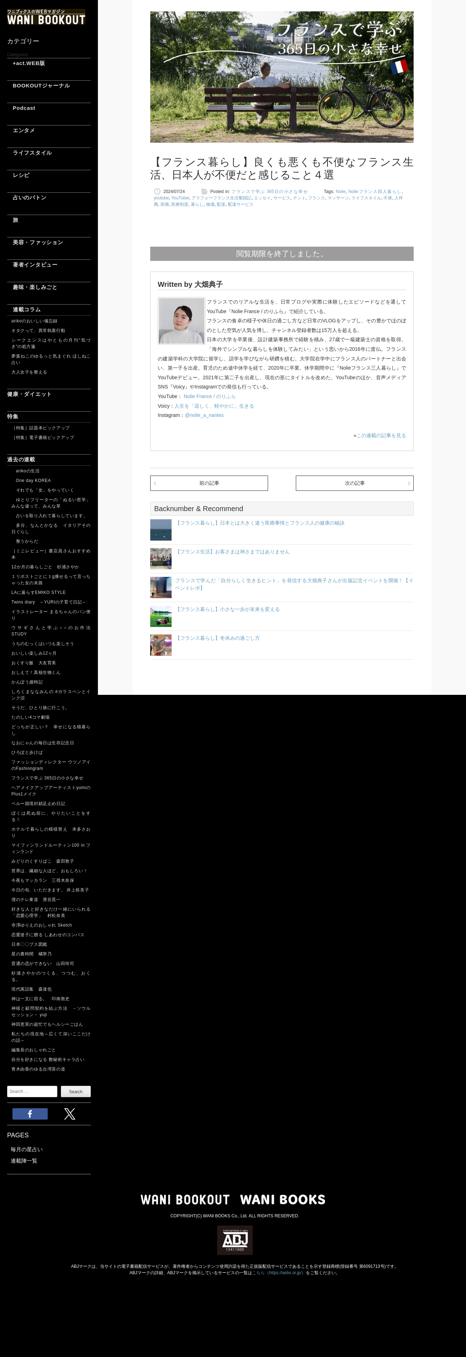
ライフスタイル (29, 153)
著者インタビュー (32, 265)
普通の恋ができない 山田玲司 (42, 963)
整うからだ (24, 541)
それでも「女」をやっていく (42, 490)
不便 (387, 197)
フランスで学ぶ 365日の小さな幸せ (47, 778)
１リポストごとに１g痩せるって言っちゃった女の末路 (51, 579)
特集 (13, 416)
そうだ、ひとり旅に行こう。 (40, 707)
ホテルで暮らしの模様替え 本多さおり (51, 832)
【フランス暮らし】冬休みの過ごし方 (217, 638)
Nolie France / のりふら (209, 396)
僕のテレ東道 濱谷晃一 (36, 899)
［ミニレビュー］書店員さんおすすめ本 (51, 554)
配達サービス (240, 204)
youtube (161, 197)
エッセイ (262, 197)
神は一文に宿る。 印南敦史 (42, 998)
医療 (165, 204)
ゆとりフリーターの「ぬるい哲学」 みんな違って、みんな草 (51, 503)
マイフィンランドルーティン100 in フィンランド (51, 848)
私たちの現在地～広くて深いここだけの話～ (51, 1037)
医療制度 (179, 204)
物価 (210, 204)
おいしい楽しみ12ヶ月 (34, 653)
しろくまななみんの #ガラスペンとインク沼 (51, 695)
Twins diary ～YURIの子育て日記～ (49, 602)
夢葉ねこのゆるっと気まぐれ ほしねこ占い (51, 359)
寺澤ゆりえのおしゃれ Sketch (41, 925)
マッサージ (338, 197)
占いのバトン (26, 197)
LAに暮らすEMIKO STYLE (38, 592)
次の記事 (355, 483)
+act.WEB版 (26, 63)
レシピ (18, 175)
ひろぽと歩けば (27, 752)
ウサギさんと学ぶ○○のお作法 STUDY (51, 631)
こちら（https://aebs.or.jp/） (279, 1272)
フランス (316, 197)
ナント (299, 197)
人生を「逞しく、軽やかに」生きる (214, 406)
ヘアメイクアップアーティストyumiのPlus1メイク (51, 790)
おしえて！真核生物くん (36, 672)
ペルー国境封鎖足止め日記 (38, 803)
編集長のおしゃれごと (33, 1049)
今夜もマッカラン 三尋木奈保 (42, 880)
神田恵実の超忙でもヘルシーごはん (47, 1024)
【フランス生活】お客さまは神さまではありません (232, 551)
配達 (221, 204)
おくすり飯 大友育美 (33, 662)
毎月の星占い (27, 1149)
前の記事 (209, 483)
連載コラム (24, 309)
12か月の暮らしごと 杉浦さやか (45, 566)
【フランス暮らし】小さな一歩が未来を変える (227, 609)
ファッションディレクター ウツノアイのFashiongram (51, 765)
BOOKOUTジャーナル (38, 85)
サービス (281, 197)
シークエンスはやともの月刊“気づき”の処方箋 (51, 343)
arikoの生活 (25, 470)
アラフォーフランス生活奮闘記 (221, 197)
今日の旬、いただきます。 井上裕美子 (51, 889)
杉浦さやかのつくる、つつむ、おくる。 (51, 976)
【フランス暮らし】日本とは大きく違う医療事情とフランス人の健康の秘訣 (260, 523)
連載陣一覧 (24, 1161)
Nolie (340, 191)
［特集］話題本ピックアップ (40, 427)
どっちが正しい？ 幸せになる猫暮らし (51, 730)
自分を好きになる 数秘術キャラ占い (48, 1059)
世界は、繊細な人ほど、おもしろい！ (49, 870)
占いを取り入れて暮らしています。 (49, 515)
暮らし (197, 204)
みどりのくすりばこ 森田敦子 (42, 861)
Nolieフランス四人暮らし (375, 191)
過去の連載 (21, 459)
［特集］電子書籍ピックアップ (42, 437)
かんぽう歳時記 (27, 682)
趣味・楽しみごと (32, 287)
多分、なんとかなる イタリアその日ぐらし (51, 528)
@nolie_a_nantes (204, 415)
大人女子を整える (29, 372)
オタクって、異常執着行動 (38, 330)
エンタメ (21, 130)
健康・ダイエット (29, 394)
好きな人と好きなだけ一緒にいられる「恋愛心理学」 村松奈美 (51, 912)
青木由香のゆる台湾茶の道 (38, 1069)
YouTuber (180, 197)
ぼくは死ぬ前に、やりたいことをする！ (51, 816)
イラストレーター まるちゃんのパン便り (51, 615)
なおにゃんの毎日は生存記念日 (42, 742)
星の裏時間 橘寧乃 (31, 953)
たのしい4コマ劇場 (30, 717)
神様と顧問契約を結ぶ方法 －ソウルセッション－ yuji (51, 1011)
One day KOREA (31, 480)
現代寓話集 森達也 (31, 989)
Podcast (21, 108)
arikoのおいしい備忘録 (34, 320)
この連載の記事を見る (381, 435)
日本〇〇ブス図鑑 (29, 944)
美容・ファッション (35, 242)
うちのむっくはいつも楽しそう (42, 643)
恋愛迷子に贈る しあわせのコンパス (48, 934)
